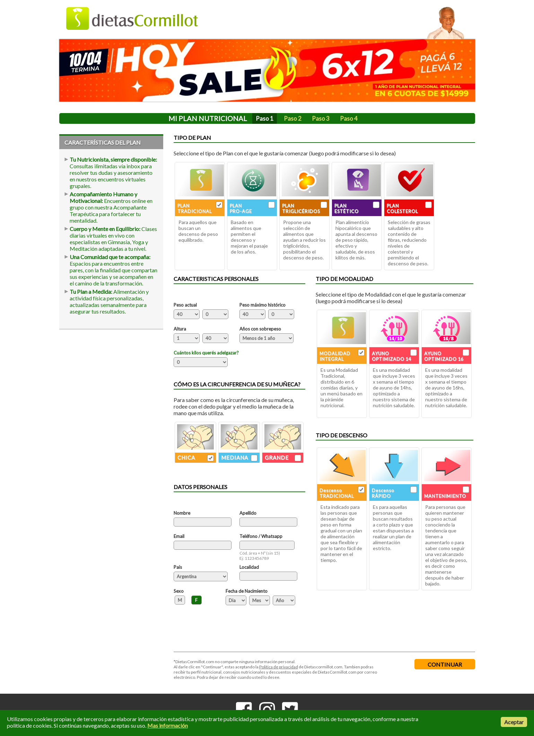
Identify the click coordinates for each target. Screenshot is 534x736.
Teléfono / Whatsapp (260, 536)
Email (179, 536)
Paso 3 (321, 118)
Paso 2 (292, 118)
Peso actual (185, 305)
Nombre (182, 513)
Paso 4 (349, 118)
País (178, 567)
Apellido (247, 513)
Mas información (167, 725)
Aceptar (514, 722)
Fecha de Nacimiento (247, 591)
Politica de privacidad (278, 666)
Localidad (249, 567)
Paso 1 (264, 118)
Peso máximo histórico (262, 305)
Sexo (179, 591)
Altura (180, 329)
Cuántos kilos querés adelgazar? (206, 353)
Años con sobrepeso (260, 329)
